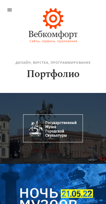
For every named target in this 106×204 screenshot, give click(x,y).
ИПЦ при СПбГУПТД (44, 15)
